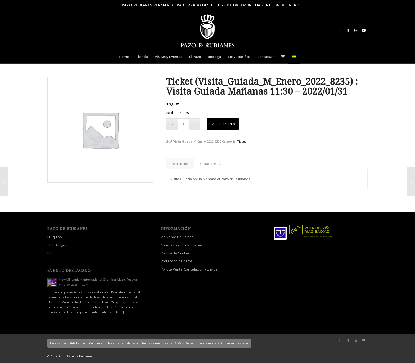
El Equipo (54, 236)
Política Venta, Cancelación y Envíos (189, 269)
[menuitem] (123, 56)
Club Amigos (57, 245)
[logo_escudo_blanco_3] (207, 31)
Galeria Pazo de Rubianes (182, 245)
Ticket (241, 141)
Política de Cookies (176, 253)
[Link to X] (348, 30)
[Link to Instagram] (356, 30)
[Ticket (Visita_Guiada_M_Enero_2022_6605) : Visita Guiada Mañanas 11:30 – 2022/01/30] (4, 181)
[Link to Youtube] (364, 30)
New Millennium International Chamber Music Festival (98, 279)
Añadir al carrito (223, 124)
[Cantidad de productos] (183, 124)
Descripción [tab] (180, 164)
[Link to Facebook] (340, 30)
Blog (50, 253)
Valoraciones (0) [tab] (210, 164)
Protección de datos (177, 261)
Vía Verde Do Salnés (177, 236)
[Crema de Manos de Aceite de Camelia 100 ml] (411, 181)
